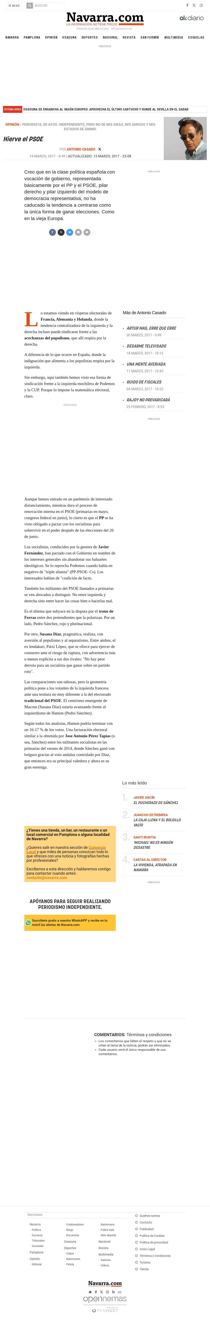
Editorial (37, 1264)
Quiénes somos (150, 1216)
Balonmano (107, 1224)
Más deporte (108, 1235)
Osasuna (69, 37)
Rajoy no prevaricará (148, 400)
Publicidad (147, 1229)
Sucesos (37, 1235)
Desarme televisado (146, 346)
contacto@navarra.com (46, 877)
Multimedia (173, 37)
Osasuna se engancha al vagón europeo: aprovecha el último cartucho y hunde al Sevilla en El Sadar (105, 109)
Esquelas (196, 37)
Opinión (51, 37)
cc (119, 1292)
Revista (129, 37)
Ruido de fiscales (144, 382)
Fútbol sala (107, 1229)
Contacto (146, 1222)
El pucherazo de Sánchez (155, 803)
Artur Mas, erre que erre (151, 328)
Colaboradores (75, 1224)
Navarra (12, 37)
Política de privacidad (154, 1242)
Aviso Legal (147, 1249)
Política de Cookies (152, 1236)
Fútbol (70, 1253)
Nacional (110, 37)
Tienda (144, 1269)
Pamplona (32, 37)
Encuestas (72, 1235)
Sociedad (37, 1246)
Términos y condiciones (149, 1034)
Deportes (90, 37)
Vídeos (105, 1265)
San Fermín (150, 37)
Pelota (70, 1264)
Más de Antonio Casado (144, 312)
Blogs (69, 1229)
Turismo (145, 1262)
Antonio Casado (81, 149)
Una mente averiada (146, 364)
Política (36, 1229)
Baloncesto (73, 1259)
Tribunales (38, 1240)
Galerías (106, 1260)
